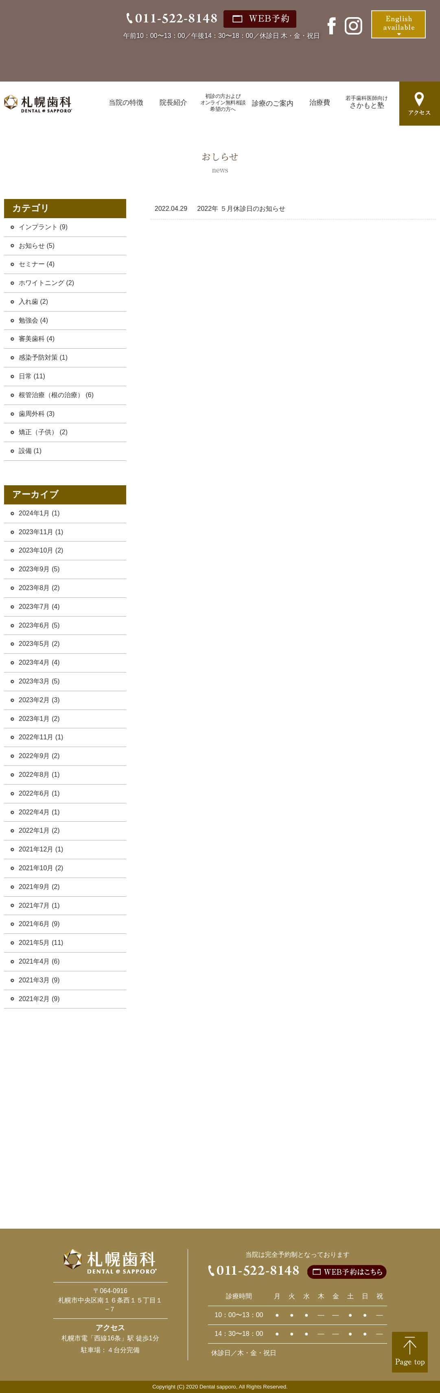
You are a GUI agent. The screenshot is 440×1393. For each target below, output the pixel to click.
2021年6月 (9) (39, 923)
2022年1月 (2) (39, 830)
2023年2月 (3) (39, 699)
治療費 (319, 102)
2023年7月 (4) (39, 606)
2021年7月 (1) (39, 905)
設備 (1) (30, 450)
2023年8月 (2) (39, 587)
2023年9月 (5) (39, 569)
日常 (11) (32, 376)
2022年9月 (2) (39, 755)
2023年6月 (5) (39, 625)
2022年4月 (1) (39, 812)
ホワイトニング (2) (46, 282)
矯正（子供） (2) (43, 432)
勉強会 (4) (33, 320)
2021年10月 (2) (41, 868)
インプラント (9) (43, 226)
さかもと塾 (367, 102)
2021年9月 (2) (39, 886)
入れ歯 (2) (33, 301)
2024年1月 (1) (39, 513)
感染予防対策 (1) (43, 357)
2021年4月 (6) (39, 961)
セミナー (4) (37, 264)
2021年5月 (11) (41, 942)
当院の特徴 (126, 102)
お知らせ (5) (37, 245)
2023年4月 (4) (39, 662)
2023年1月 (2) (39, 718)
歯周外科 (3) (37, 413)
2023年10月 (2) (41, 550)
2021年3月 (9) (39, 980)
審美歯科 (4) (37, 338)
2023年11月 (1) (41, 531)
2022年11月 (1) (41, 737)
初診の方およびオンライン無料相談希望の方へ (223, 102)
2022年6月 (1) (39, 793)
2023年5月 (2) (39, 643)
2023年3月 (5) (39, 681)
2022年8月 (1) (39, 774)
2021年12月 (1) (41, 849)
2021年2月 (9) (39, 998)
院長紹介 (173, 102)
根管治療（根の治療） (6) (56, 394)
